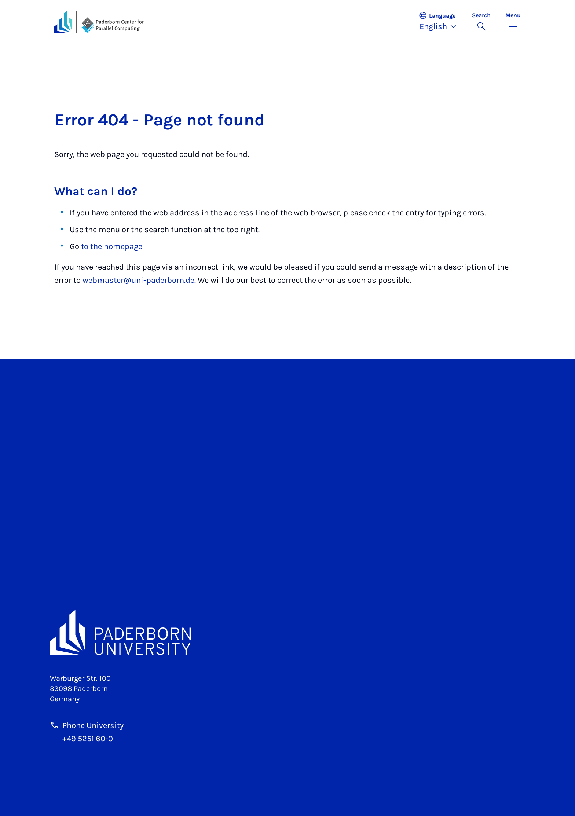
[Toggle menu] (513, 22)
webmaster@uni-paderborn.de (138, 280)
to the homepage (111, 246)
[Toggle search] (481, 22)
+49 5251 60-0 (87, 738)
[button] (441, 22)
